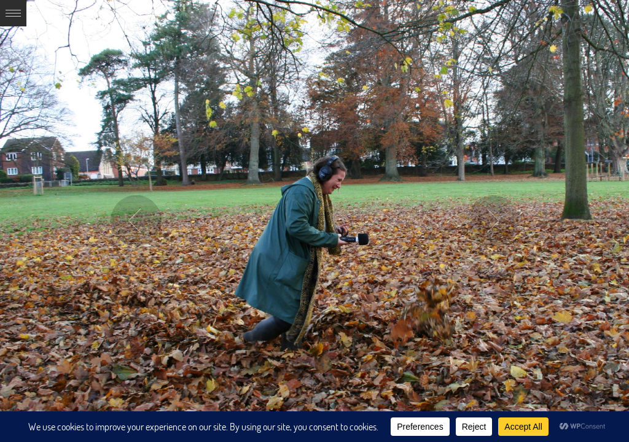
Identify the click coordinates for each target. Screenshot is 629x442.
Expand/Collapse (13, 13)
